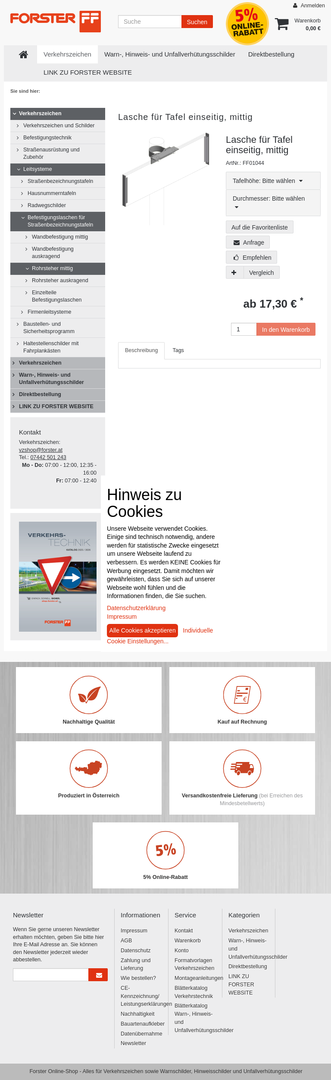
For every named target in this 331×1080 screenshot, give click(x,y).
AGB (126, 941)
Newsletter (133, 1043)
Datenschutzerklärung (136, 608)
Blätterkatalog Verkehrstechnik (194, 992)
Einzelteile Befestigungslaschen (56, 296)
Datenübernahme (141, 1034)
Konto (182, 951)
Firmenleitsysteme (49, 312)
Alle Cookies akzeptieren (142, 630)
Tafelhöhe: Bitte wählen (268, 180)
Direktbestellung (271, 54)
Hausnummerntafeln (52, 193)
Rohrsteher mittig (52, 268)
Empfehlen (253, 257)
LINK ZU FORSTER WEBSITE (88, 72)
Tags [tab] (178, 350)
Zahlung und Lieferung (136, 964)
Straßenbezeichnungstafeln (60, 181)
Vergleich (261, 272)
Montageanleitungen (195, 978)
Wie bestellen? (138, 978)
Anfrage (249, 242)
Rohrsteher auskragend (60, 280)
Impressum (134, 931)
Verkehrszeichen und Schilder (58, 126)
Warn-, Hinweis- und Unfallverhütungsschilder (169, 54)
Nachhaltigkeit (138, 1014)
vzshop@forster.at (40, 450)
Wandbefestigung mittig (60, 237)
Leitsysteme (37, 169)
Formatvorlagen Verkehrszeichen (194, 964)
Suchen (197, 22)
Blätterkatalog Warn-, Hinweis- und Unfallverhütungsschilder (195, 1018)
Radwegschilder (47, 205)
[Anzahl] (244, 329)
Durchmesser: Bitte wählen (269, 202)
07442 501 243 (48, 457)
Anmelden (309, 5)
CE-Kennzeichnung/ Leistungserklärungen (141, 996)
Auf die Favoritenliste (259, 227)
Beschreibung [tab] (141, 350)
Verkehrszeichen (67, 54)
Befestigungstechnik (47, 138)
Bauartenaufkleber (141, 1024)
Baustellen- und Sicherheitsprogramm (49, 327)
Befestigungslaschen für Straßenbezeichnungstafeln (60, 221)
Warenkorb (188, 941)
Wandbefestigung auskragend (53, 252)
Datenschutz (135, 951)
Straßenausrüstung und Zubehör (51, 153)
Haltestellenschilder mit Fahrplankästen (51, 347)
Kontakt (184, 931)
